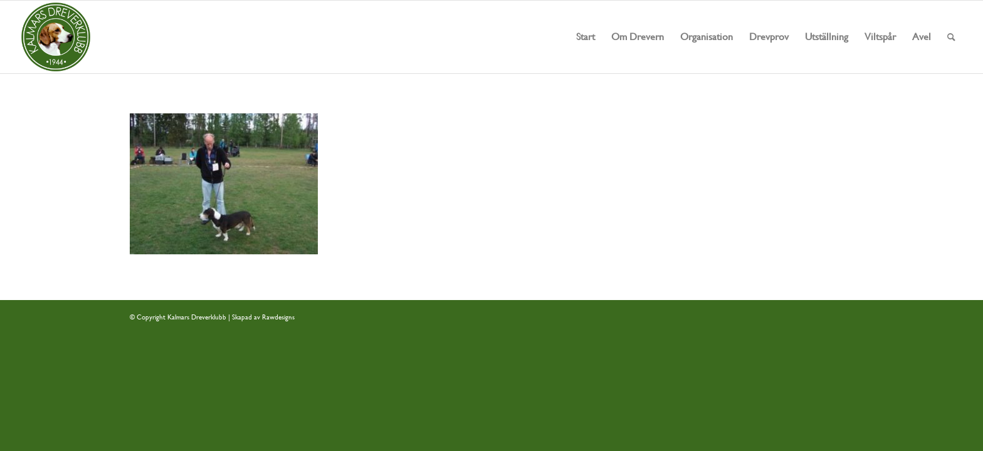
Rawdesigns (278, 317)
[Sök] (951, 37)
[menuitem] (585, 37)
